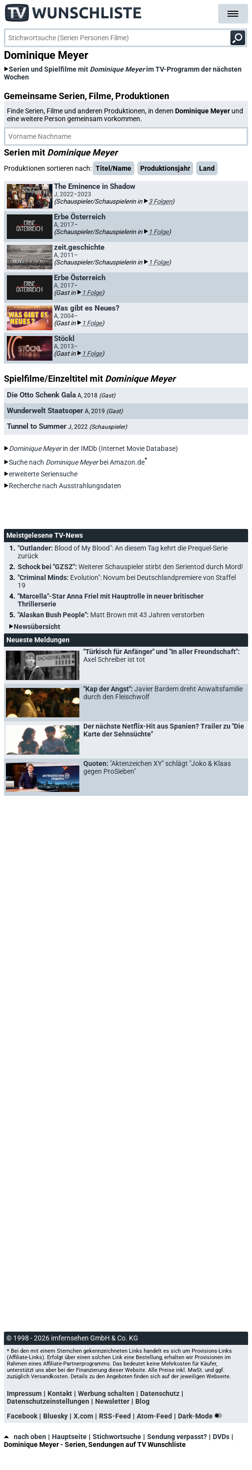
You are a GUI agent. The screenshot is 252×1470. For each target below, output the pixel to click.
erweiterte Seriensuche (43, 474)
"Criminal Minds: (127, 581)
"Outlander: (122, 552)
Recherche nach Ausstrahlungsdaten (65, 486)
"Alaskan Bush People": (111, 615)
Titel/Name (113, 168)
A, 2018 (96, 395)
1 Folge (159, 232)
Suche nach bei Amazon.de (77, 462)
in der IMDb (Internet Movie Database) (93, 448)
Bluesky (55, 1416)
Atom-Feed (154, 1416)
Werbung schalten (106, 1393)
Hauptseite (69, 1437)
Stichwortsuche (117, 1437)
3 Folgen (160, 201)
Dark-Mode (202, 1416)
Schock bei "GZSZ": (130, 567)
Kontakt (60, 1393)
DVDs (221, 1437)
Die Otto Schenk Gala (41, 395)
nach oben (25, 1437)
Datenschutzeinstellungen (48, 1401)
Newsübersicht (37, 626)
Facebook (22, 1416)
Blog (142, 1401)
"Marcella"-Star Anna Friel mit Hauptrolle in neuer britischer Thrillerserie (110, 600)
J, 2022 (97, 426)
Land (207, 168)
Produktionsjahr (165, 168)
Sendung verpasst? (177, 1437)
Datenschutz (159, 1393)
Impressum (24, 1393)
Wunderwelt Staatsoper (45, 410)
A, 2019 (104, 411)
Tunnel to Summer (37, 426)
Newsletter (112, 1401)
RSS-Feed (115, 1416)
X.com (83, 1416)
